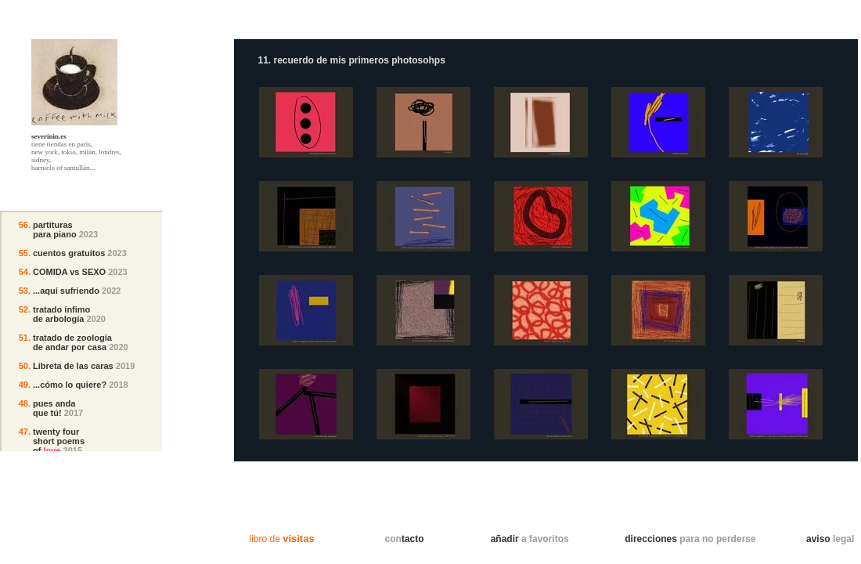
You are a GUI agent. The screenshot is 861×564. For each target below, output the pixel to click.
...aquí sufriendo (66, 290)
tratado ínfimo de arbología (61, 314)
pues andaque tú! (54, 408)
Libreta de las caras (73, 366)
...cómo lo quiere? (69, 384)
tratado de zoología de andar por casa (72, 342)
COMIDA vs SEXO (69, 272)
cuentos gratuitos (69, 253)
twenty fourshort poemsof (59, 441)
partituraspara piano (55, 229)
